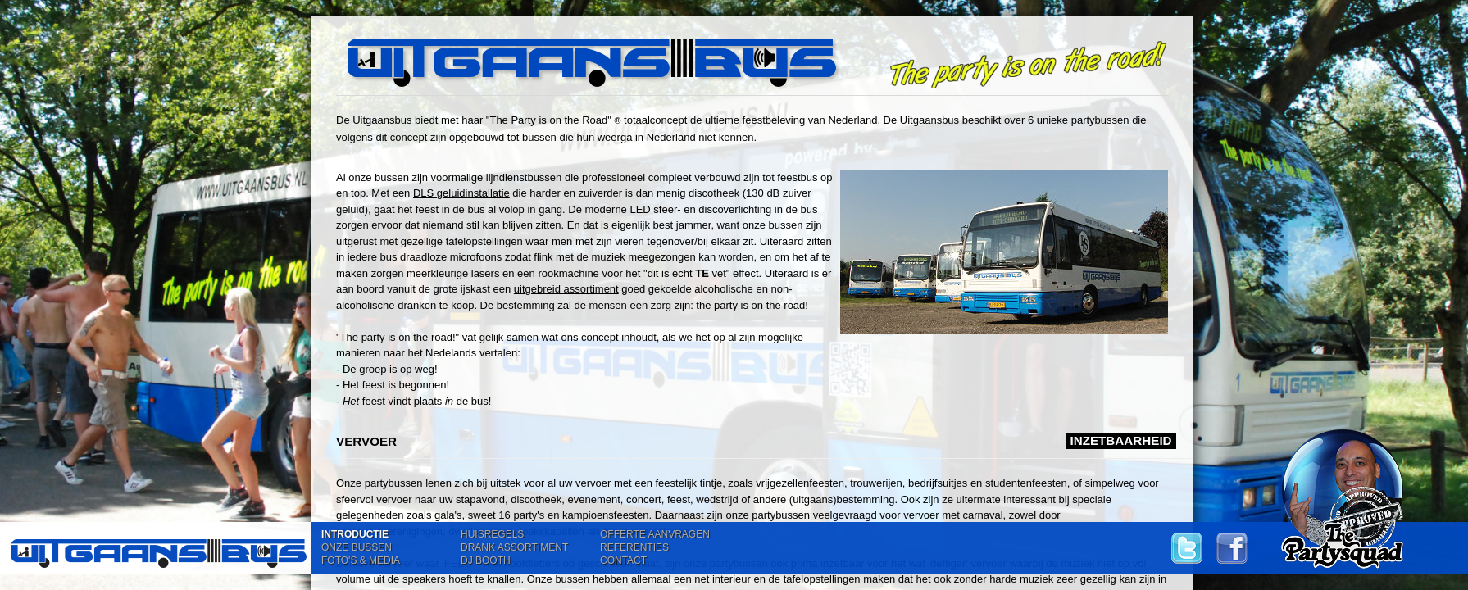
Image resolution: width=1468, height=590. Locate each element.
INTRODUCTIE (355, 534)
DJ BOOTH (486, 560)
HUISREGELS (492, 534)
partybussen (394, 483)
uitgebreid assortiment (566, 289)
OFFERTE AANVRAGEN (655, 534)
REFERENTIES (634, 547)
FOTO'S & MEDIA (360, 560)
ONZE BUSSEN (356, 547)
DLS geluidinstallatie (461, 193)
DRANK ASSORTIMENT (514, 547)
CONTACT (623, 560)
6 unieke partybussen (1078, 120)
